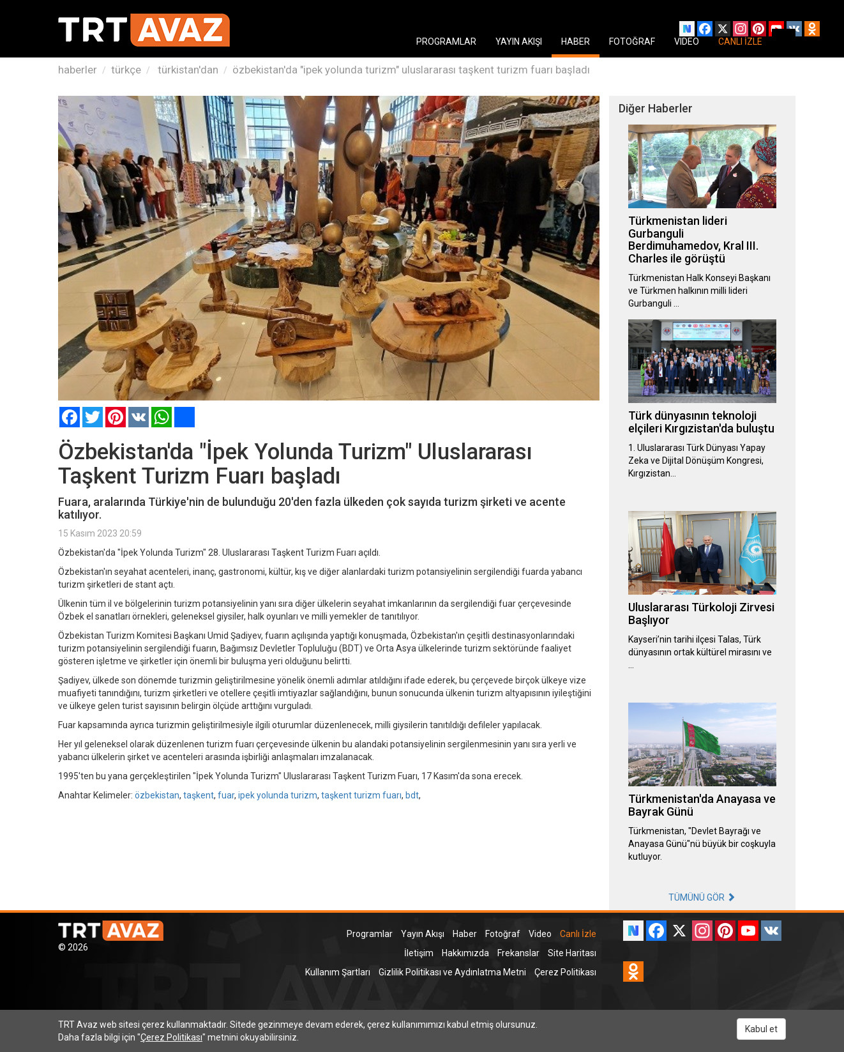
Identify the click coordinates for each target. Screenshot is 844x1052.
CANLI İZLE (740, 41)
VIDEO (686, 41)
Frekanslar (518, 953)
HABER (575, 41)
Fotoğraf (502, 934)
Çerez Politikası (565, 972)
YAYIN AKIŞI (518, 41)
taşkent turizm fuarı (361, 795)
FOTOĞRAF (632, 41)
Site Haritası (572, 953)
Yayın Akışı (422, 934)
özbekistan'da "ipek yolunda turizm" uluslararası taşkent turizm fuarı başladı (411, 69)
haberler (77, 69)
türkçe (126, 69)
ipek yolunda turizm (277, 795)
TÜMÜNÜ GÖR (701, 897)
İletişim (418, 953)
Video (540, 934)
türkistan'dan (186, 69)
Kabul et (761, 1029)
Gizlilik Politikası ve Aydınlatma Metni (452, 972)
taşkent (198, 795)
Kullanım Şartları (337, 972)
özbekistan (157, 795)
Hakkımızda (465, 953)
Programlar (370, 934)
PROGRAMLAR (446, 41)
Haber (465, 934)
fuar (226, 795)
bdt (412, 795)
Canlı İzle (578, 934)
